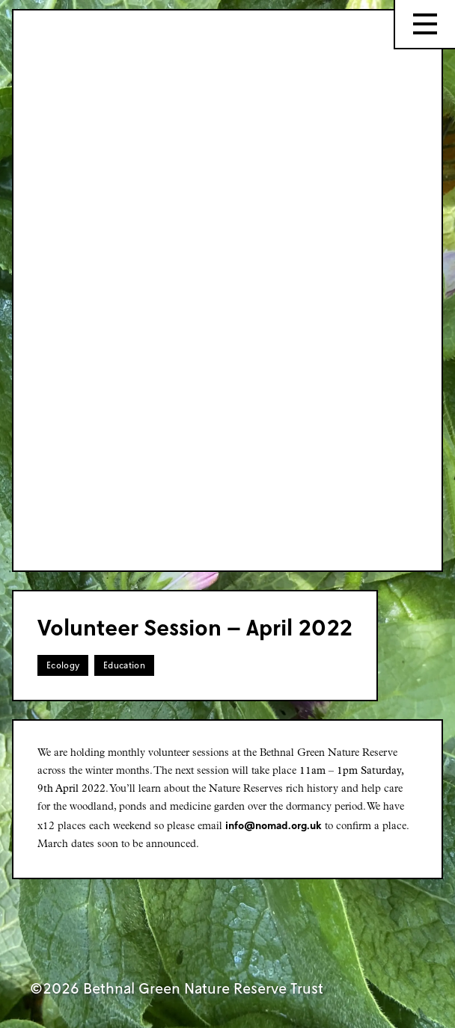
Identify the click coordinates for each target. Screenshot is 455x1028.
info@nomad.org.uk (273, 825)
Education (124, 665)
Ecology (62, 665)
